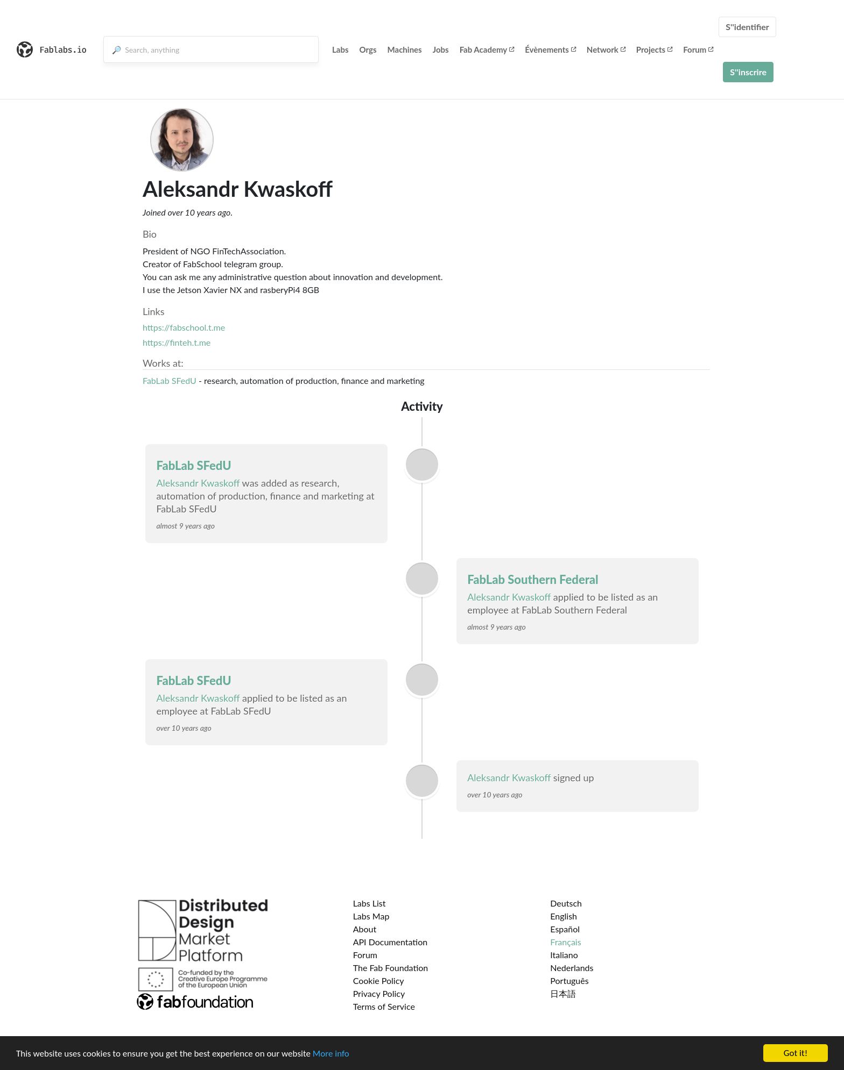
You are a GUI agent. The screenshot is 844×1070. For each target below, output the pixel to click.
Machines (405, 49)
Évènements (550, 49)
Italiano (564, 955)
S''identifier (747, 27)
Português (569, 980)
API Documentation (390, 942)
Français (565, 942)
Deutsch (566, 903)
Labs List (369, 903)
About (365, 929)
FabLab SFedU (169, 380)
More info (331, 1053)
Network (606, 49)
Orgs (368, 49)
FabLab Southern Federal (532, 579)
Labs (340, 49)
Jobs (441, 49)
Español (565, 929)
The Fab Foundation (390, 967)
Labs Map (371, 916)
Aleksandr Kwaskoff (198, 483)
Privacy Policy (379, 993)
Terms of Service (384, 1006)
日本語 (563, 993)
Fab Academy (487, 49)
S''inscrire (748, 72)
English (563, 916)
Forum (698, 49)
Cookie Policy (378, 980)
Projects (654, 49)
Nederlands (571, 967)
